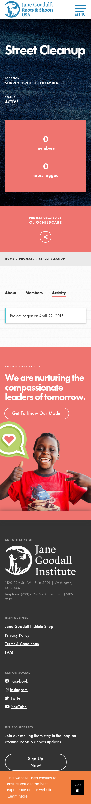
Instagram (16, 689)
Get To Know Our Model (36, 413)
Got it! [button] (78, 788)
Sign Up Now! (35, 761)
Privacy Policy (17, 635)
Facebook (16, 681)
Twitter (13, 698)
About (10, 292)
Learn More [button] (18, 796)
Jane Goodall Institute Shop (29, 626)
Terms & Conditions (22, 643)
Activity (59, 292)
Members (34, 292)
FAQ (9, 652)
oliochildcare (45, 222)
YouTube (16, 706)
